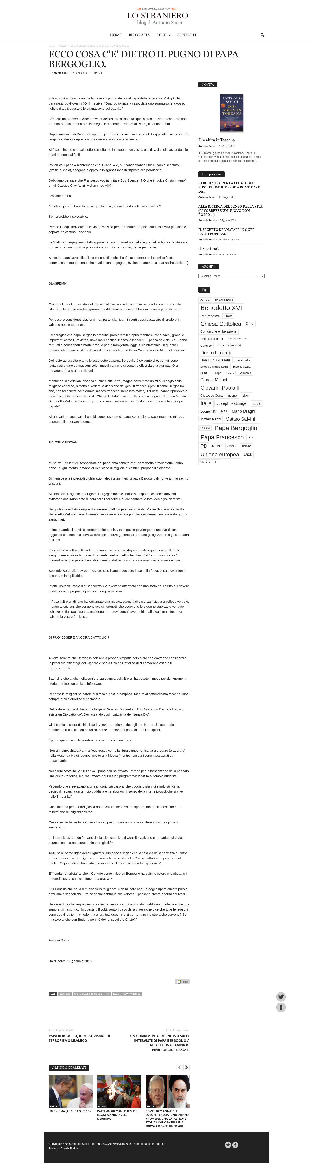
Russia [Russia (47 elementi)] (217, 446)
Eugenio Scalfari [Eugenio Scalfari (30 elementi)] (242, 366)
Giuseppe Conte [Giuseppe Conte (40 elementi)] (211, 395)
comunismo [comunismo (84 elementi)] (211, 338)
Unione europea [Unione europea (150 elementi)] (219, 454)
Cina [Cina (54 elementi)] (249, 324)
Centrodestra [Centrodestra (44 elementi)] (210, 316)
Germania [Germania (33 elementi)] (245, 373)
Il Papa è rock (208, 249)
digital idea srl (156, 1143)
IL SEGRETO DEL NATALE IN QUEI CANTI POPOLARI (226, 232)
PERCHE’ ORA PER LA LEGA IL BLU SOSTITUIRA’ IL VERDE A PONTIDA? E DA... (229, 187)
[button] (262, 35)
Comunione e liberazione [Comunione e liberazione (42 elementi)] (218, 331)
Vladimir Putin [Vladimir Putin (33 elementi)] (209, 462)
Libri (163, 35)
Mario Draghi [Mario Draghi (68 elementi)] (243, 411)
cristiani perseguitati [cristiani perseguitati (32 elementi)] (229, 345)
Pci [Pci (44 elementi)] (250, 437)
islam (116, 993)
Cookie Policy (69, 1148)
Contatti (186, 35)
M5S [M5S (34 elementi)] (224, 411)
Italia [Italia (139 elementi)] (206, 403)
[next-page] (186, 1068)
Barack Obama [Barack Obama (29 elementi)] (224, 300)
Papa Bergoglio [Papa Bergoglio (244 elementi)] (236, 427)
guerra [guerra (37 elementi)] (232, 395)
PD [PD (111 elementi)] (203, 446)
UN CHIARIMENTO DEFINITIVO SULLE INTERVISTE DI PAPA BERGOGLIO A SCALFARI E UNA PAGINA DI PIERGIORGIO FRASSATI (159, 1043)
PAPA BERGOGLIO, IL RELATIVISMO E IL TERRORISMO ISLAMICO (80, 1038)
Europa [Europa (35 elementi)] (216, 373)
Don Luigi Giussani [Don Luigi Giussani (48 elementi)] (215, 360)
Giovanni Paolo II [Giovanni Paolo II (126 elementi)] (219, 388)
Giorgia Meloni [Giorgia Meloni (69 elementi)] (213, 379)
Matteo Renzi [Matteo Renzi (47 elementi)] (210, 419)
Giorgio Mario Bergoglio (88, 993)
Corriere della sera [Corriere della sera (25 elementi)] (237, 338)
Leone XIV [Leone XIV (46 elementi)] (208, 411)
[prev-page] (179, 1068)
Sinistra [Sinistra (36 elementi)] (232, 446)
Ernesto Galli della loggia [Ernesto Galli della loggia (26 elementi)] (214, 366)
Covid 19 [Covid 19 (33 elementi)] (206, 345)
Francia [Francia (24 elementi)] (230, 373)
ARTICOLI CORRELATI (69, 1067)
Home (116, 35)
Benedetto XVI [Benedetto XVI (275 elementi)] (221, 307)
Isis (107, 993)
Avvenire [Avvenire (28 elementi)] (205, 299)
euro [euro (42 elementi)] (203, 373)
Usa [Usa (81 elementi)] (248, 454)
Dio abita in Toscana (216, 140)
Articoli (63, 45)
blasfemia (65, 993)
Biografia (139, 35)
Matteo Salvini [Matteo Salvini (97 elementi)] (240, 419)
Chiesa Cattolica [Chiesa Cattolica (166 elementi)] (220, 324)
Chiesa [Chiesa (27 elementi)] (228, 316)
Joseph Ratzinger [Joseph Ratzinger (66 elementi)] (232, 403)
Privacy (53, 1148)
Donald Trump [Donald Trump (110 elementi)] (215, 352)
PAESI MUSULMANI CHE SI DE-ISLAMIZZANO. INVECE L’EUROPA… (117, 1115)
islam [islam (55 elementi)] (246, 395)
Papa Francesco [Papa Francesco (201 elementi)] (222, 437)
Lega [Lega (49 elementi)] (257, 403)
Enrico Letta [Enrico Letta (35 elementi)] (242, 360)
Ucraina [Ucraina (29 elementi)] (246, 446)
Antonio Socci (60, 72)
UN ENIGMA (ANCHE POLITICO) (70, 1111)
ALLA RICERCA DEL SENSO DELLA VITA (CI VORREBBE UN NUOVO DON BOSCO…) (230, 210)
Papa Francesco (131, 993)
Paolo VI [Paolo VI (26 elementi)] (205, 428)
